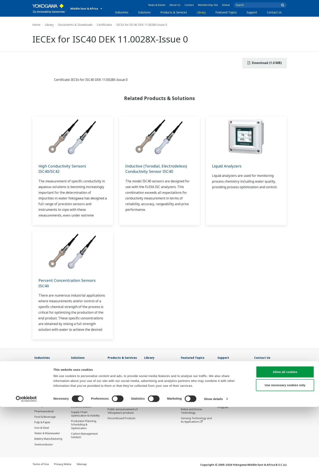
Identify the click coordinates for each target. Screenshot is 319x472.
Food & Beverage (45, 417)
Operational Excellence (85, 394)
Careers (189, 5)
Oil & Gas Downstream (48, 373)
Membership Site (208, 5)
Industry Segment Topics (196, 376)
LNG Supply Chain (45, 378)
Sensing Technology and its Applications (196, 420)
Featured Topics (226, 12)
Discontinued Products (121, 418)
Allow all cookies (285, 437)
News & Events (156, 5)
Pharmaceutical (44, 411)
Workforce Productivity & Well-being (86, 368)
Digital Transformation (195, 398)
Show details (213, 464)
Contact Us (274, 12)
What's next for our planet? (193, 368)
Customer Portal (227, 393)
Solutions (144, 12)
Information (115, 367)
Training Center (227, 373)
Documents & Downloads (75, 25)
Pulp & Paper (42, 422)
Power (38, 389)
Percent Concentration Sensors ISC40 (68, 282)
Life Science (115, 404)
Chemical (40, 384)
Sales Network (226, 378)
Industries (121, 12)
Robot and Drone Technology (191, 411)
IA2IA (184, 393)
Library (201, 12)
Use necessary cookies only (285, 450)
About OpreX (189, 382)
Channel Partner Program (227, 405)
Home (36, 25)
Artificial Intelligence (193, 404)
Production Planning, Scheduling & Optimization (84, 424)
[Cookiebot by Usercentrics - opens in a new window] (26, 464)
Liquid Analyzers (228, 166)
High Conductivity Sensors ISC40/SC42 (63, 168)
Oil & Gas (40, 367)
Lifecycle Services (118, 398)
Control (112, 373)
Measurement (116, 378)
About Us (174, 5)
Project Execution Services (118, 391)
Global (226, 5)
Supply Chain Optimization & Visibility (85, 414)
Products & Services (173, 12)
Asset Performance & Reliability (84, 386)
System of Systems (192, 387)
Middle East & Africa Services (229, 385)
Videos (148, 378)
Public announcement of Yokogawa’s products (123, 411)
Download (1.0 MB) (264, 63)
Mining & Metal (43, 406)
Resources (150, 373)
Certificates (104, 25)
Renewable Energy (46, 395)
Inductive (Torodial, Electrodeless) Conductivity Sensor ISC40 (158, 168)
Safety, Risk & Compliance (79, 378)
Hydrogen (40, 400)
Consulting (114, 384)
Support (252, 12)
